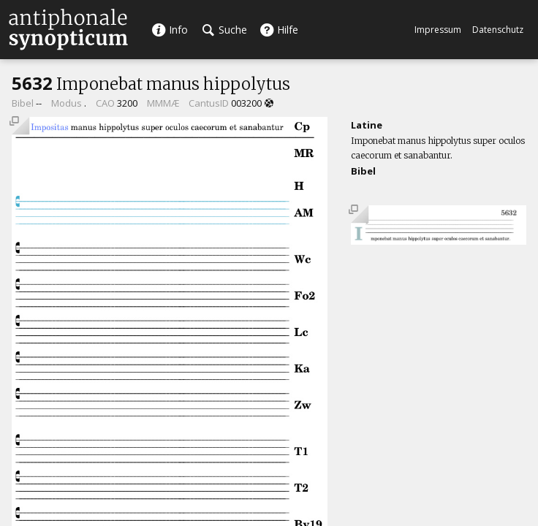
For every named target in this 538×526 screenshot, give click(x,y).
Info (169, 29)
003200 (246, 103)
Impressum (437, 29)
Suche (225, 29)
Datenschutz (497, 29)
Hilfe (278, 29)
